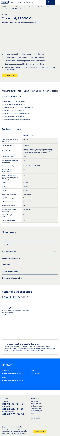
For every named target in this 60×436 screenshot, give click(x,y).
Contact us (10, 72)
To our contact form (36, 415)
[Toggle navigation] (57, 2)
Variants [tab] (25, 294)
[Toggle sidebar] (53, 2)
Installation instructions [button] (29, 255)
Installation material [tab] (11, 294)
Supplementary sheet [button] (29, 268)
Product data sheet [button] (29, 248)
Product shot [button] (29, 242)
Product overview (9, 88)
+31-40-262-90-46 (13, 377)
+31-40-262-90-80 (13, 370)
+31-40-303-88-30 (13, 411)
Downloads (36, 88)
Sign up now (40, 428)
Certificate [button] (29, 262)
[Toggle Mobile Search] (48, 2)
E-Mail (44, 347)
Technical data (24, 88)
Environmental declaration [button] (29, 275)
